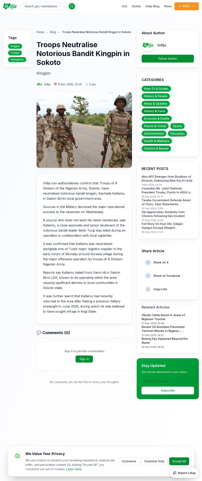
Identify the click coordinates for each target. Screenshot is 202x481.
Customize (129, 467)
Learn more (74, 475)
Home (40, 32)
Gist (124, 6)
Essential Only (154, 467)
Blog (53, 32)
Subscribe (168, 390)
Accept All (179, 467)
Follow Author (167, 58)
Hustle (136, 6)
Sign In (84, 359)
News (168, 6)
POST (186, 6)
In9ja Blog (152, 6)
